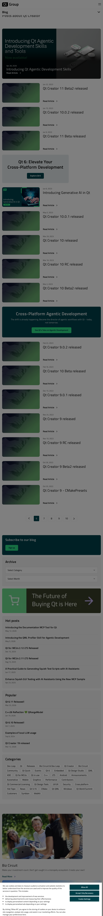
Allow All (84, 887)
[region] (51, 899)
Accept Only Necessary (84, 893)
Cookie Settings (84, 899)
